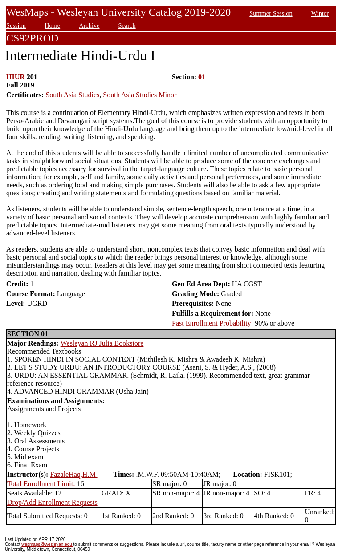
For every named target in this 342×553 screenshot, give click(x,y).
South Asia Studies (72, 95)
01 (201, 77)
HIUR (15, 77)
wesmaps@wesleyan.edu (47, 544)
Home (52, 25)
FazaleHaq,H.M (73, 474)
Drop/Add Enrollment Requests (52, 502)
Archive (89, 25)
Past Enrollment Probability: (212, 323)
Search (127, 25)
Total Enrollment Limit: (42, 483)
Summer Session (270, 13)
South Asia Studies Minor (139, 95)
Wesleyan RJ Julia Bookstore (102, 343)
